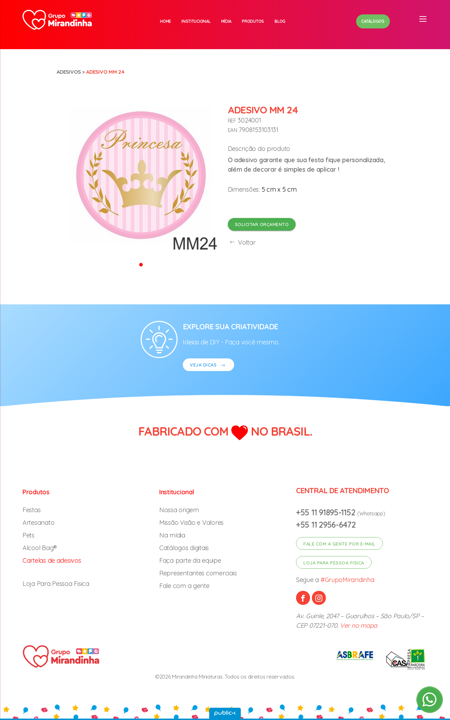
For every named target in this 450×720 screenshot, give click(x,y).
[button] (141, 264)
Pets (28, 535)
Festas (31, 510)
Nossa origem (179, 510)
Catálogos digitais (184, 548)
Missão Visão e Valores (191, 522)
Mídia (226, 21)
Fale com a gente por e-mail (339, 544)
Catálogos (373, 21)
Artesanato (38, 522)
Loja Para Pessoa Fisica (55, 584)
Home (165, 21)
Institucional (196, 21)
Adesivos (69, 71)
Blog (280, 21)
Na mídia (172, 535)
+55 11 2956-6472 (326, 525)
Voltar (242, 242)
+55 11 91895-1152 (326, 512)
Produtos (253, 21)
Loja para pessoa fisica (333, 563)
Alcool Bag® (39, 548)
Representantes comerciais (198, 573)
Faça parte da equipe (190, 560)
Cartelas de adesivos (51, 560)
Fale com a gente (184, 586)
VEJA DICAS (208, 365)
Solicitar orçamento (262, 224)
